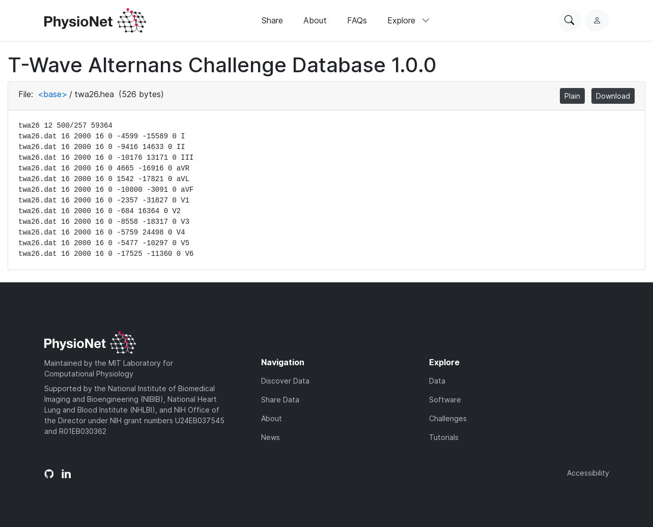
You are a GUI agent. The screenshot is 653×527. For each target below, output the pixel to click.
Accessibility (588, 473)
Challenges (448, 418)
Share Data (280, 399)
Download (613, 96)
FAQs (357, 20)
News (270, 437)
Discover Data (285, 380)
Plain (572, 96)
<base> (52, 94)
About (315, 20)
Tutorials (444, 437)
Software (445, 399)
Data (437, 380)
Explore (408, 20)
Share (272, 20)
